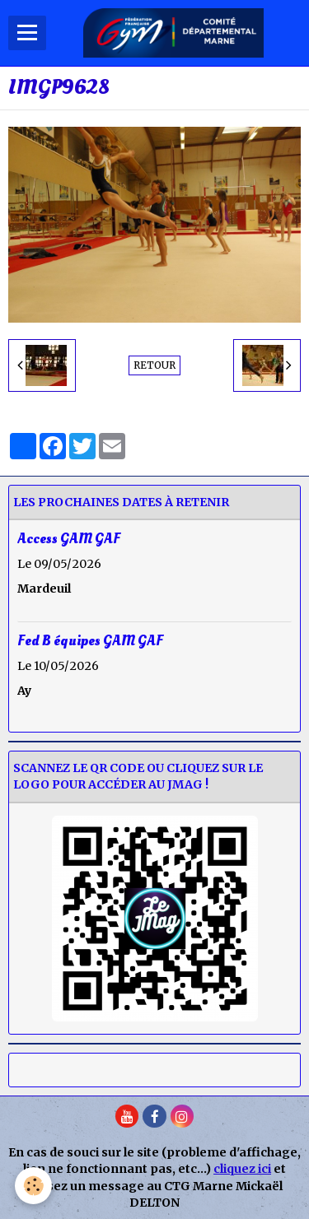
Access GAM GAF (68, 537)
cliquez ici (242, 1168)
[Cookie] (33, 1185)
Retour (154, 365)
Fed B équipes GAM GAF (90, 640)
